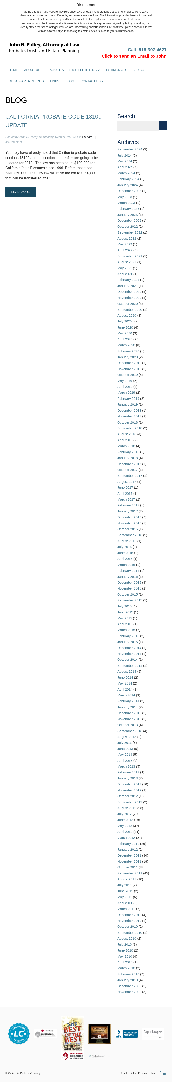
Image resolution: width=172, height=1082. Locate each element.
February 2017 (128, 505)
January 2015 (127, 642)
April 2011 (125, 903)
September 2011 (129, 873)
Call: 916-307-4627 (147, 49)
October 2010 (127, 926)
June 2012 (125, 820)
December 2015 (129, 582)
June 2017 (125, 487)
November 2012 (129, 790)
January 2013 (127, 778)
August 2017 (126, 482)
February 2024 (128, 179)
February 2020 (128, 351)
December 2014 (129, 648)
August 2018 (126, 434)
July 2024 (124, 155)
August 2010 (126, 938)
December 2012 (129, 784)
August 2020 (126, 315)
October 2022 (127, 226)
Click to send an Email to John (134, 56)
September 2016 (129, 535)
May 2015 (124, 618)
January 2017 (127, 511)
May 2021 (124, 268)
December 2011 (129, 855)
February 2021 (128, 280)
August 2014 (126, 671)
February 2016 (128, 570)
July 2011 (124, 885)
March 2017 (126, 499)
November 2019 (129, 369)
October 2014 (127, 659)
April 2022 (125, 250)
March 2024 (126, 173)
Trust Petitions (83, 70)
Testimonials (115, 70)
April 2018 (125, 440)
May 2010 (124, 956)
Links (54, 81)
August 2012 (126, 808)
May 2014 (124, 683)
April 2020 (125, 339)
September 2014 (129, 665)
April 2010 (125, 962)
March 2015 (126, 630)
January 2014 (127, 707)
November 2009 (129, 992)
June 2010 (125, 950)
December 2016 (129, 517)
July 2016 (124, 547)
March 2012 (126, 837)
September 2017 (129, 475)
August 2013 (126, 737)
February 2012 (128, 844)
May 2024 (124, 161)
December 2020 (129, 292)
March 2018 (126, 446)
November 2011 (129, 861)
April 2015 (125, 624)
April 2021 (125, 274)
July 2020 (124, 321)
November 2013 (129, 719)
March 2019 (126, 392)
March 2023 (126, 203)
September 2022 (129, 232)
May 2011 (124, 897)
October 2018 (127, 422)
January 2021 (127, 286)
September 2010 (129, 932)
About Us (32, 70)
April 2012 (125, 832)
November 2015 (129, 588)
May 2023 (124, 197)
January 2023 (127, 214)
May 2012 (124, 826)
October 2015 (127, 594)
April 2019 (125, 387)
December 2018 (129, 410)
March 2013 (126, 766)
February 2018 (128, 452)
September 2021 (129, 256)
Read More (20, 192)
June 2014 (125, 677)
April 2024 (125, 167)
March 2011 (126, 909)
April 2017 (125, 493)
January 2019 (127, 404)
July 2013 (124, 742)
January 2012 (127, 849)
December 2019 (129, 363)
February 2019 (128, 398)
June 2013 (125, 749)
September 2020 (129, 309)
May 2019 (124, 381)
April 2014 (125, 689)
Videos (139, 70)
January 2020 (127, 357)
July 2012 (124, 814)
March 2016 (126, 565)
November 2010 (129, 921)
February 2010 (128, 974)
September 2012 (129, 802)
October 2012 (127, 796)
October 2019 (127, 375)
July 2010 (124, 944)
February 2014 (128, 701)
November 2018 (129, 416)
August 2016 (126, 541)
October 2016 (127, 529)
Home (13, 70)
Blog (69, 81)
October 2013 (127, 725)
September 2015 (129, 600)
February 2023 (128, 208)
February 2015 (128, 636)
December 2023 (129, 191)
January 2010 (127, 980)
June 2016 (125, 553)
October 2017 (127, 470)
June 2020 (125, 327)
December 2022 (129, 220)
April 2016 (125, 559)
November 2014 (129, 654)
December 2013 (129, 713)
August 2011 (126, 879)
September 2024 (129, 149)
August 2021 (126, 262)
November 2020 (129, 298)
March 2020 (126, 345)
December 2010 (129, 915)
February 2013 (128, 772)
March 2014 (126, 695)
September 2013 (129, 731)
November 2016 (129, 523)
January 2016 (127, 577)
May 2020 (124, 333)
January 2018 (127, 458)
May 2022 (124, 244)
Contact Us (90, 81)
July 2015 (124, 606)
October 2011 (127, 867)
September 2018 (129, 428)
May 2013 (124, 754)
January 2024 (127, 185)
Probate (53, 70)
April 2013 (125, 760)
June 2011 (125, 891)
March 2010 (126, 968)
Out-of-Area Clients (26, 81)
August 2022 (126, 238)
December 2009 (129, 986)
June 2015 (125, 612)
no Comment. (14, 142)
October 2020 (127, 303)
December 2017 (129, 464)
